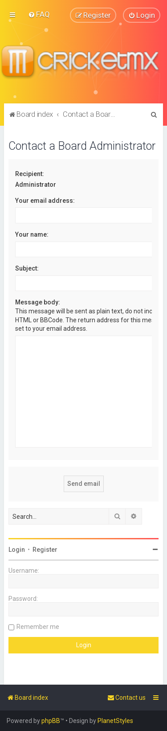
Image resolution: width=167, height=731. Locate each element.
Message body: (37, 302)
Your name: (32, 234)
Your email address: (45, 200)
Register (45, 549)
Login (16, 549)
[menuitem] (39, 14)
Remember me (37, 626)
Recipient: (29, 173)
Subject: (27, 268)
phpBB (50, 720)
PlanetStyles (115, 720)
